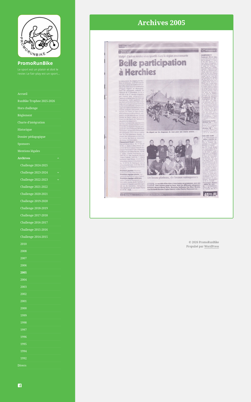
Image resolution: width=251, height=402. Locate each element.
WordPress (211, 246)
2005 (23, 272)
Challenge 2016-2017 (34, 222)
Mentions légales (29, 151)
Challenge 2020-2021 (34, 194)
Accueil (22, 94)
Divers (22, 365)
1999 (23, 315)
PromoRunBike (35, 63)
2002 (23, 294)
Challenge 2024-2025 (34, 165)
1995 (23, 344)
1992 (23, 358)
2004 (23, 280)
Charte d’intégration (31, 122)
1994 (23, 351)
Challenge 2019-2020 (34, 201)
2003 (23, 287)
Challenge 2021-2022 (34, 187)
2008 (23, 251)
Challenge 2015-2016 (34, 230)
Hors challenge (28, 108)
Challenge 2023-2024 (34, 172)
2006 (23, 265)
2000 (23, 308)
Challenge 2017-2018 (34, 215)
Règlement (25, 115)
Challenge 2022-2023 (34, 179)
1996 (23, 337)
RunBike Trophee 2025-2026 (36, 101)
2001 (23, 301)
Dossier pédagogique (31, 137)
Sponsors (24, 144)
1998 (23, 322)
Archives (24, 158)
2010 (23, 244)
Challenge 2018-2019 (34, 208)
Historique (25, 129)
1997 (23, 330)
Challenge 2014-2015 (34, 237)
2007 (23, 258)
